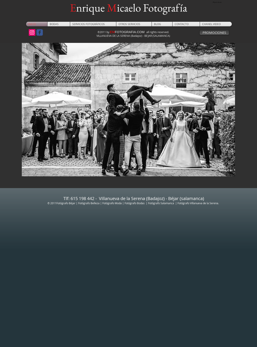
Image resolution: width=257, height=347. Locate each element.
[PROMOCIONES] (214, 32)
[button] (58, 24)
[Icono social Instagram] (32, 32)
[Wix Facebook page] (39, 32)
